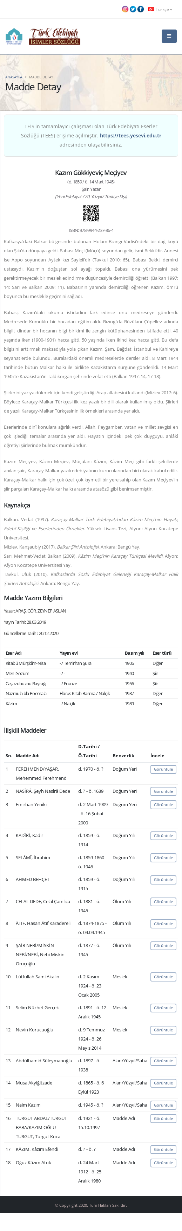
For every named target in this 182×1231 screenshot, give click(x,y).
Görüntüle (163, 769)
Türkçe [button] (160, 9)
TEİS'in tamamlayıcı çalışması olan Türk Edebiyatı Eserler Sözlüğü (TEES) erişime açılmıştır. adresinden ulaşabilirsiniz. (91, 135)
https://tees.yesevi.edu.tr (130, 135)
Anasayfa (13, 76)
